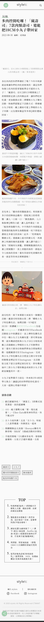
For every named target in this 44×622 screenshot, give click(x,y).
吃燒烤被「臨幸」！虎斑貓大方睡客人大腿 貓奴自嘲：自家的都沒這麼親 (24, 508)
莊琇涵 (23, 35)
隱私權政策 (32, 589)
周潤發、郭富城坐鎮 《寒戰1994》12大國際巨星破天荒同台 (24, 545)
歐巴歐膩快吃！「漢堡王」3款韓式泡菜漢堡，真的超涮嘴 (23, 403)
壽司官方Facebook (26, 326)
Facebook (13, 593)
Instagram (10, 329)
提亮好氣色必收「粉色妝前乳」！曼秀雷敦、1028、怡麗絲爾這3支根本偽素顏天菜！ (24, 556)
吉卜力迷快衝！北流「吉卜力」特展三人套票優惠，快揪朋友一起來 (23, 422)
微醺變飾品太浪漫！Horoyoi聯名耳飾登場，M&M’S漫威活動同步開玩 (23, 430)
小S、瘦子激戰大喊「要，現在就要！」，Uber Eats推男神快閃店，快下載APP (23, 412)
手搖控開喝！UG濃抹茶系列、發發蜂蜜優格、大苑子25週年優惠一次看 (23, 438)
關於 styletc (13, 589)
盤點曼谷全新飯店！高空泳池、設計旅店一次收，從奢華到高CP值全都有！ (24, 520)
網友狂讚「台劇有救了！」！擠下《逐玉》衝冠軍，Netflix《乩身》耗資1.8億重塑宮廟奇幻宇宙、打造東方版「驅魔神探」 (24, 532)
